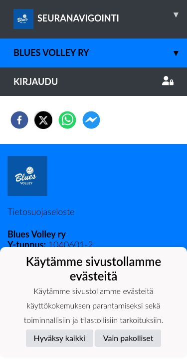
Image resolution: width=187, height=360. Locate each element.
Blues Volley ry (100, 52)
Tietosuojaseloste (40, 211)
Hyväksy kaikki (59, 337)
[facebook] (19, 120)
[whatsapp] (67, 120)
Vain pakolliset (128, 337)
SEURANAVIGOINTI (100, 14)
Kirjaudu (93, 81)
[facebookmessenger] (91, 120)
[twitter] (43, 120)
